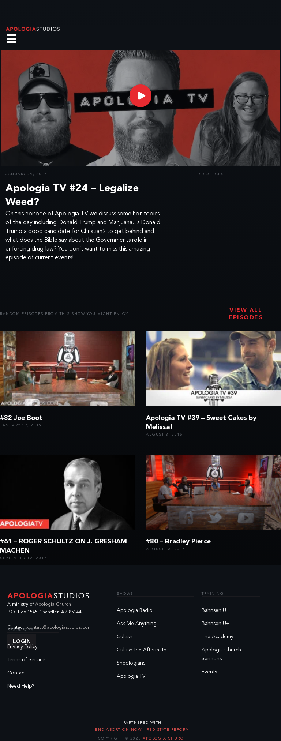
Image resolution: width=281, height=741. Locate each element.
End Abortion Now (119, 729)
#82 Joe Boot (21, 418)
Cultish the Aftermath (141, 649)
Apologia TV (131, 676)
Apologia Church (53, 604)
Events (209, 671)
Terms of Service (26, 659)
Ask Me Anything (137, 623)
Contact (16, 673)
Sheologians (131, 663)
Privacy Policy (22, 646)
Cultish (124, 636)
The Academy (217, 636)
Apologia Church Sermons (221, 654)
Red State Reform (167, 729)
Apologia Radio (135, 610)
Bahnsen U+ (215, 623)
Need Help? (20, 686)
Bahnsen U (214, 610)
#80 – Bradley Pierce (178, 541)
